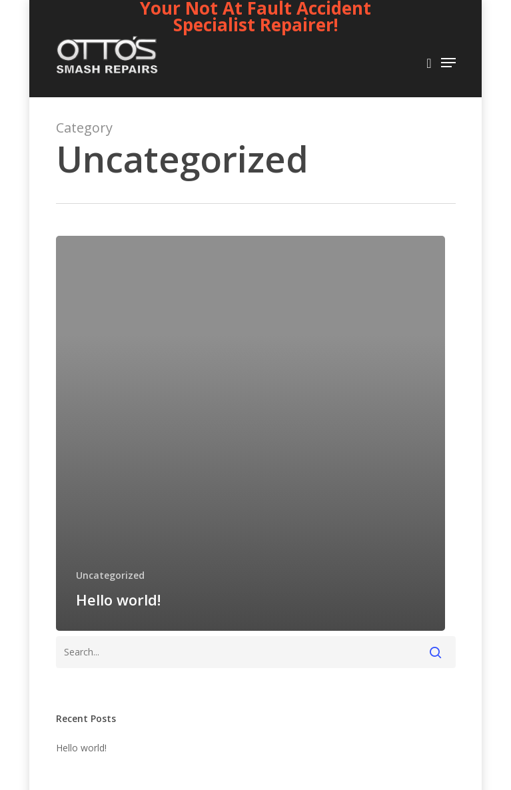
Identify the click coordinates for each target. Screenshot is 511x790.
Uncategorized (110, 575)
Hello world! (81, 747)
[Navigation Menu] (448, 62)
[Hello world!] (250, 433)
